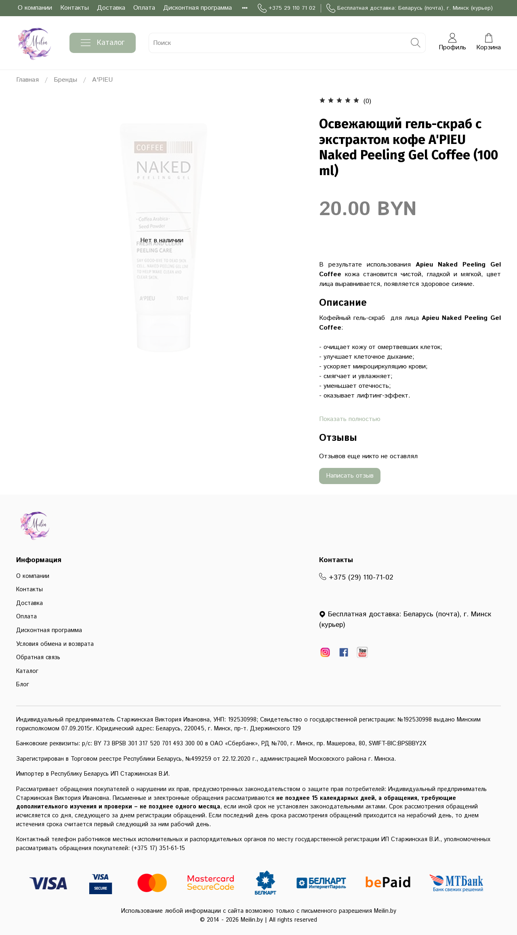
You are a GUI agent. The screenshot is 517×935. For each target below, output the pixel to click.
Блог (22, 685)
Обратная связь (38, 658)
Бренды (65, 80)
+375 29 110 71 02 (286, 8)
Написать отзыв (350, 475)
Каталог (102, 43)
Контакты (74, 8)
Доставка (111, 8)
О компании (35, 8)
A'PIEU (102, 80)
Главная (27, 80)
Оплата (144, 8)
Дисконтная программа (197, 8)
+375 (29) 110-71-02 (356, 577)
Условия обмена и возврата (55, 644)
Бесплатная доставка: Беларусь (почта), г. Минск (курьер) (409, 8)
